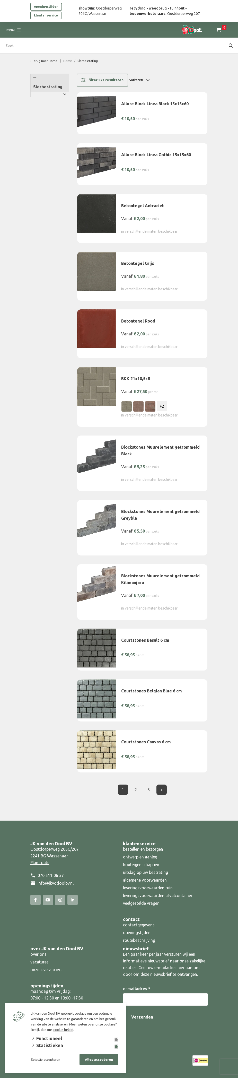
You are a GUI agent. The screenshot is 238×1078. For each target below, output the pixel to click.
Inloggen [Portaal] (223, 29)
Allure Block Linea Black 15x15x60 (155, 103)
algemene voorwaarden (145, 880)
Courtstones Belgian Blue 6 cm (151, 691)
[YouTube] (48, 900)
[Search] (231, 46)
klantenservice (46, 15)
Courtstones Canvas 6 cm (146, 742)
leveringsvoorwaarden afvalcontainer (158, 895)
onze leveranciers (46, 969)
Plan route (39, 862)
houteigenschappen (141, 864)
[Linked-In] (72, 900)
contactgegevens (139, 925)
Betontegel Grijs (137, 263)
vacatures (39, 962)
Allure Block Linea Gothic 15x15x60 (156, 154)
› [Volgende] (161, 789)
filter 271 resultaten (102, 80)
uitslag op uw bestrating (145, 872)
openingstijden (46, 6)
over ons (38, 954)
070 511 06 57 (51, 875)
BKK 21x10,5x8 (135, 378)
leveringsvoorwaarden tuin (148, 887)
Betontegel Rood (138, 321)
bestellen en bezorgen (143, 849)
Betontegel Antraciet (142, 205)
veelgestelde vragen (141, 903)
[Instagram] (60, 900)
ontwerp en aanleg (140, 857)
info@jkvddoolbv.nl (56, 883)
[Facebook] (35, 900)
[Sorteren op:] (140, 80)
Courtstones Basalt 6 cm (145, 640)
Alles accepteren (99, 1059)
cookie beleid (63, 1029)
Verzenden (142, 1017)
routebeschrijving (139, 940)
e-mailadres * (136, 988)
